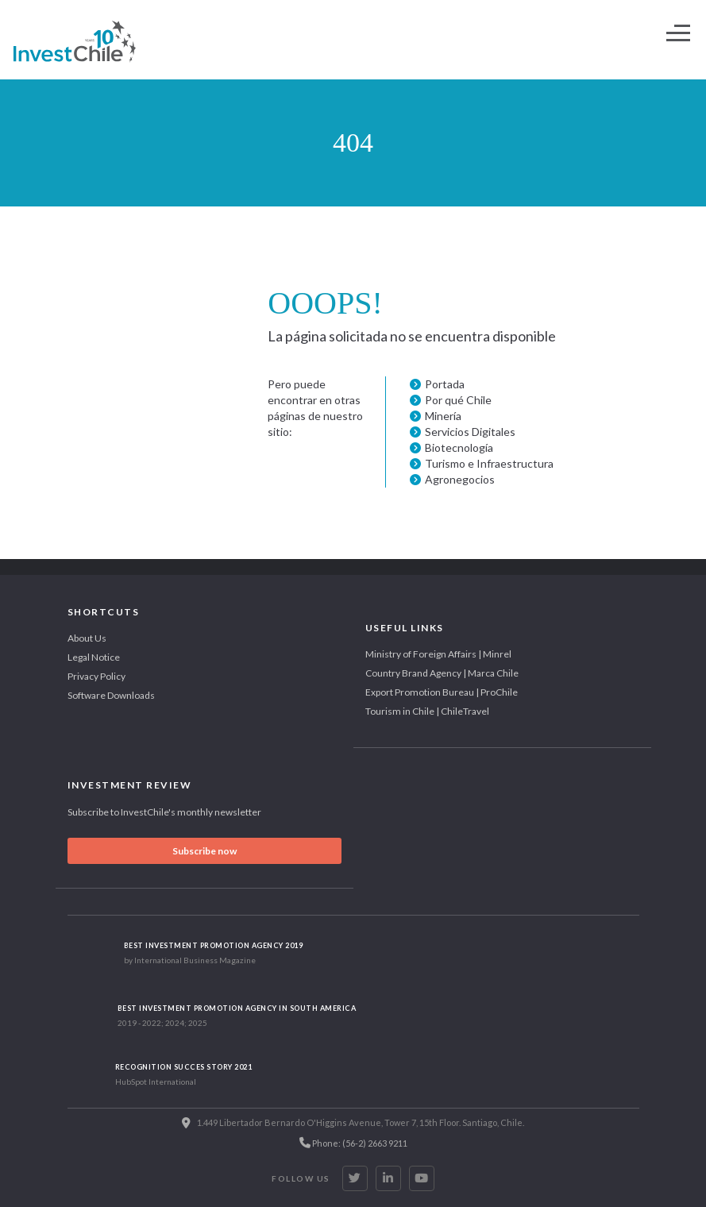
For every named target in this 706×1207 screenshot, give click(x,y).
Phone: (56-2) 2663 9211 (353, 1142)
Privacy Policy (96, 676)
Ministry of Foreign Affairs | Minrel (438, 654)
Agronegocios (460, 479)
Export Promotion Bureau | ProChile (441, 692)
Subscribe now (204, 851)
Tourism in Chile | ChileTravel (427, 711)
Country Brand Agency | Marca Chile (442, 673)
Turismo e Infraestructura (489, 463)
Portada (445, 384)
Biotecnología (459, 447)
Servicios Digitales (470, 431)
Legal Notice (94, 657)
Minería (443, 415)
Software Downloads (111, 695)
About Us (87, 638)
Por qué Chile (458, 400)
